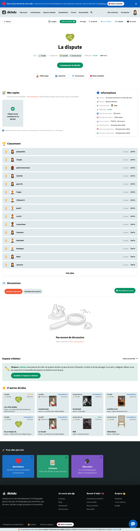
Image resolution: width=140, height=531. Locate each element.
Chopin (19, 160)
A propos (62, 498)
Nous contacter (92, 505)
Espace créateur (49, 12)
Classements (63, 12)
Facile (95, 55)
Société (6, 394)
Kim (115, 105)
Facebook (118, 498)
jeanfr (18, 208)
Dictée (42, 56)
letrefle (19, 176)
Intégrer (53, 21)
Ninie (18, 257)
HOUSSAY (20, 240)
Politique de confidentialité (13, 524)
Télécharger (42, 76)
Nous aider (91, 509)
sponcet (19, 265)
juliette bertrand (23, 168)
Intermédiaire (62, 394)
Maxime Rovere (111, 101)
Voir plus (70, 273)
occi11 (18, 216)
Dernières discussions (33, 291)
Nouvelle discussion (125, 290)
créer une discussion (76, 341)
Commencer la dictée (70, 65)
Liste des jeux (35, 12)
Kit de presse (63, 509)
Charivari (19, 232)
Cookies (32, 524)
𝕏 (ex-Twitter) (120, 502)
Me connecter (113, 12)
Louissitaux (21, 224)
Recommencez (33, 96)
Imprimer (60, 76)
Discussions (78, 76)
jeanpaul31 (20, 151)
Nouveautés (63, 505)
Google (117, 505)
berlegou (20, 248)
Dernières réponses (13, 291)
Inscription (125, 12)
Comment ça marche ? (95, 498)
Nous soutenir (115, 3)
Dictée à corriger (45, 397)
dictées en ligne (16, 504)
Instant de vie (77, 394)
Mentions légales (46, 524)
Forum (73, 12)
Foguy (18, 192)
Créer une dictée (130, 358)
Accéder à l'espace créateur (26, 375)
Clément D (20, 200)
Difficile (30, 394)
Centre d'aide (92, 502)
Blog (60, 502)
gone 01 (19, 184)
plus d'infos (114, 529)
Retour (7, 21)
